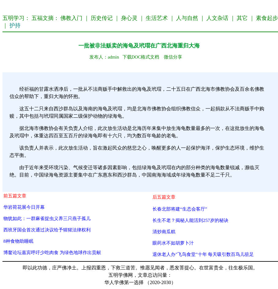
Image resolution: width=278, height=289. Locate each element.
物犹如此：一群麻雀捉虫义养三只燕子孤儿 (47, 218)
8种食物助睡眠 (18, 241)
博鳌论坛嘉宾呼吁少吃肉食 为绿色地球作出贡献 (52, 252)
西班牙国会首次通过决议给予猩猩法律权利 (47, 229)
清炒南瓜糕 (163, 231)
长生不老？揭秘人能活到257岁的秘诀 (190, 220)
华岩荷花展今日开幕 (24, 207)
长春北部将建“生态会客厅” (179, 208)
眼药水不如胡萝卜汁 (173, 242)
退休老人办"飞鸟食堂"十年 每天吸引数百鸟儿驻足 (203, 254)
